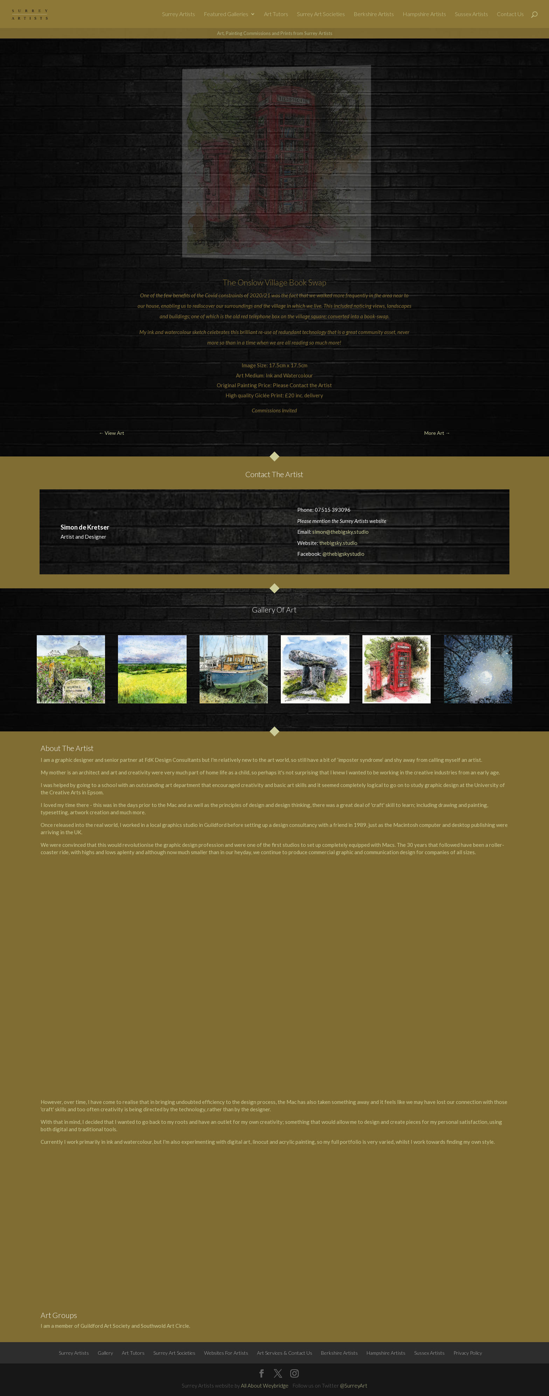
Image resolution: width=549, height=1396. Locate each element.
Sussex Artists (471, 14)
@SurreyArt (353, 1385)
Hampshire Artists (424, 14)
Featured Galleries (226, 14)
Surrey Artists (178, 14)
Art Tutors (276, 14)
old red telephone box (256, 316)
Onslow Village (262, 282)
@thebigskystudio (343, 554)
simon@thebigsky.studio (340, 532)
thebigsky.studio (338, 543)
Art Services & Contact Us (284, 1353)
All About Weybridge (265, 1385)
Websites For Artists (226, 1353)
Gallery (105, 1353)
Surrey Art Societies (321, 14)
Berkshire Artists (374, 14)
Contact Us (510, 14)
